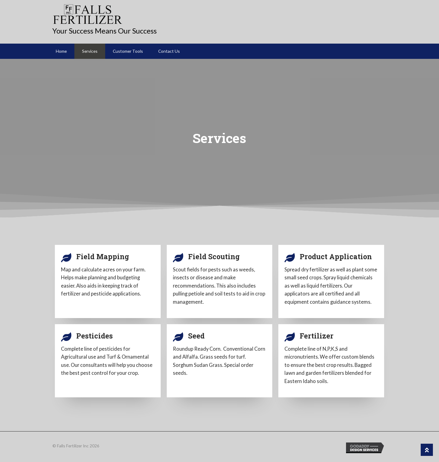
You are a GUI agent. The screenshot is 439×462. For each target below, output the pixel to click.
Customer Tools (128, 51)
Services (90, 51)
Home (61, 51)
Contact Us (169, 51)
